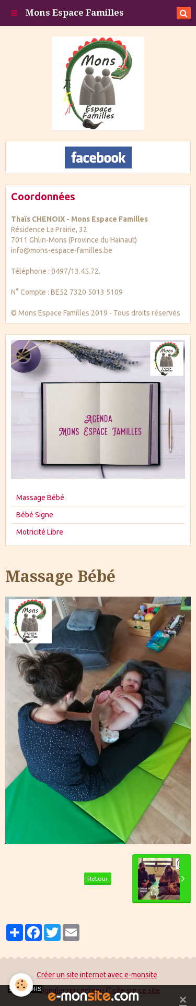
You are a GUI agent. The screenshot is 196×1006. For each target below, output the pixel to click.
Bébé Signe (34, 515)
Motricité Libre (39, 532)
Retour (97, 878)
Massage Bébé (40, 497)
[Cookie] (21, 985)
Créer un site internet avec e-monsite (97, 975)
